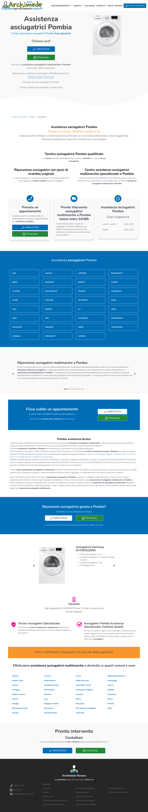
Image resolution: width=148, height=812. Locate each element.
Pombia (32, 117)
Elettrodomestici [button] (60, 5)
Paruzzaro (80, 703)
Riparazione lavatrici (117, 788)
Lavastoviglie (99, 454)
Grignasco (112, 694)
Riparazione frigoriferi (84, 796)
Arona (78, 676)
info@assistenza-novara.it (22, 794)
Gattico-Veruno (18, 694)
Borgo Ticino (17, 680)
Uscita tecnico (115, 5)
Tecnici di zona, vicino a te (41, 76)
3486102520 (41, 49)
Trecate (15, 713)
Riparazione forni (82, 792)
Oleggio (15, 703)
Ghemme (48, 694)
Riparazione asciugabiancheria (55, 800)
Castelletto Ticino (83, 685)
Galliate (111, 689)
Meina (78, 699)
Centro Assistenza (19, 117)
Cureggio (16, 689)
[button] (13, 373)
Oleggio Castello (51, 703)
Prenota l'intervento (135, 5)
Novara (15, 676)
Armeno (47, 676)
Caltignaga (112, 680)
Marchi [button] (78, 5)
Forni (129, 454)
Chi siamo (90, 5)
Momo (110, 699)
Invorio (15, 699)
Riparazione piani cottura (119, 792)
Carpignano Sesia (51, 685)
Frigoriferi (110, 454)
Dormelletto (49, 689)
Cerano (111, 685)
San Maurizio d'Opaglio (86, 708)
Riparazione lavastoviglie (86, 804)
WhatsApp (41, 57)
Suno (110, 708)
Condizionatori (120, 454)
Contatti (101, 5)
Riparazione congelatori (85, 788)
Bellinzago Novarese (116, 676)
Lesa (46, 699)
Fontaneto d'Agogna (84, 689)
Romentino (48, 708)
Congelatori (37, 457)
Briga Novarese (82, 680)
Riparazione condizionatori (53, 804)
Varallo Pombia (50, 713)
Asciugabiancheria (23, 457)
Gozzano (79, 694)
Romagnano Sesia (20, 708)
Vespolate (80, 713)
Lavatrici (90, 454)
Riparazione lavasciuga (85, 800)
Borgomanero (50, 680)
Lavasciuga (47, 457)
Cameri (15, 685)
